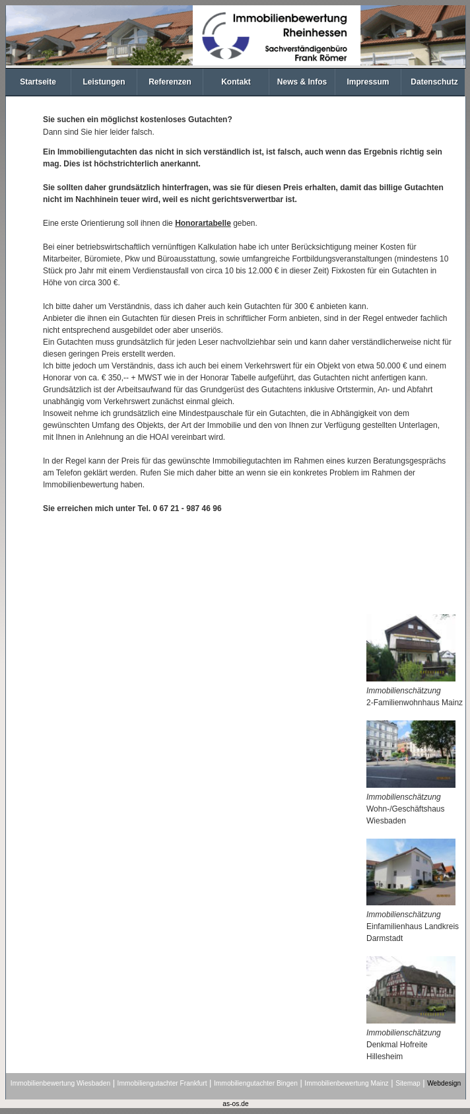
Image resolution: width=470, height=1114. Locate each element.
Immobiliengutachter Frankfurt (162, 1083)
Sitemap (407, 1083)
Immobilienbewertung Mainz (346, 1083)
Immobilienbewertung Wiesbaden (60, 1083)
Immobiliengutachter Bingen (256, 1083)
